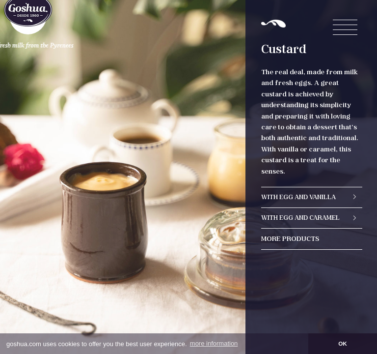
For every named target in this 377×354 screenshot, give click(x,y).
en (183, 10)
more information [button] (214, 343)
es (195, 10)
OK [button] (342, 343)
